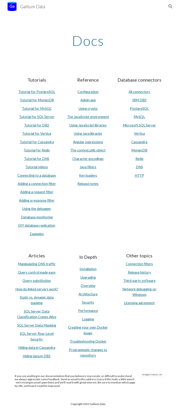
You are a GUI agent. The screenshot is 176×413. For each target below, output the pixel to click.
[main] (87, 40)
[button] (170, 6)
